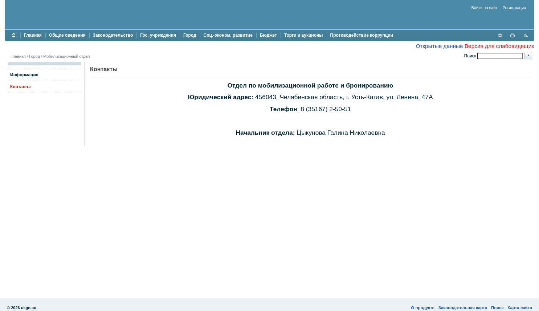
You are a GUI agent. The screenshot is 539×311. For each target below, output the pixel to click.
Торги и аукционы (303, 35)
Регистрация (514, 7)
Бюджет (268, 35)
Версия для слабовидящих (499, 46)
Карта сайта (519, 308)
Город (189, 35)
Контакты (20, 86)
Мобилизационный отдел (66, 56)
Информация (24, 74)
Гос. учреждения (158, 35)
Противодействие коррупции (361, 35)
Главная (33, 35)
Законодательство (113, 35)
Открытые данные (439, 46)
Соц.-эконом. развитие (228, 35)
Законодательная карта (462, 308)
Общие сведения (67, 35)
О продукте (422, 308)
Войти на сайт (484, 7)
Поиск (497, 308)
